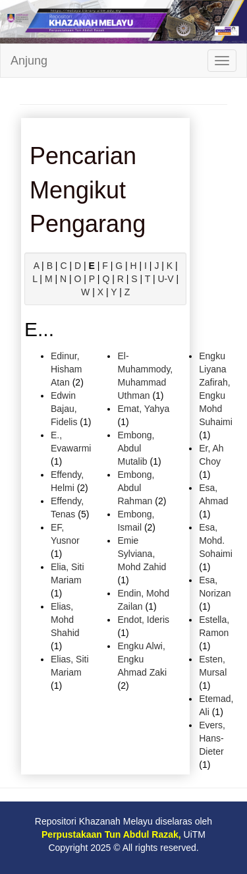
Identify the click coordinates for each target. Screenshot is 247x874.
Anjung (29, 60)
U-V (165, 279)
